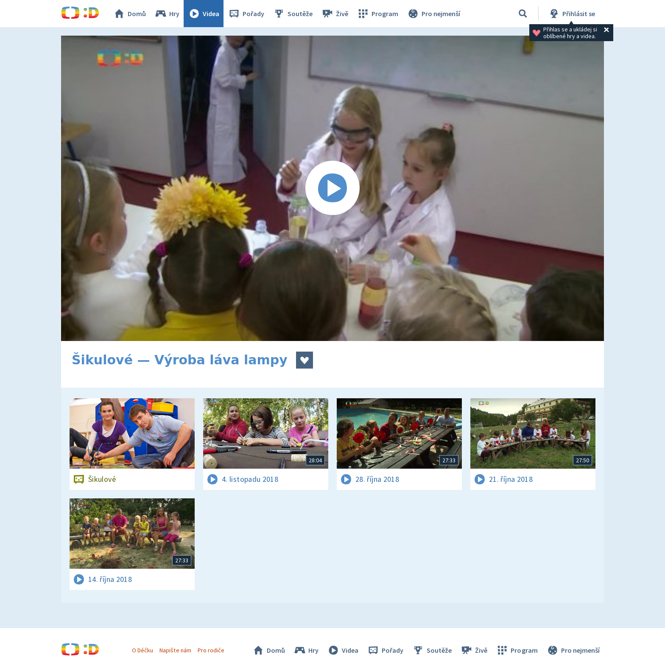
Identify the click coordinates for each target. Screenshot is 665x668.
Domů (129, 13)
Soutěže (293, 13)
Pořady (246, 13)
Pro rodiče (211, 650)
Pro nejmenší (433, 13)
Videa (203, 13)
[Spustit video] (332, 188)
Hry (166, 13)
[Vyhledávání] (523, 13)
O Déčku (142, 650)
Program (377, 13)
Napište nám (175, 650)
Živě (334, 13)
